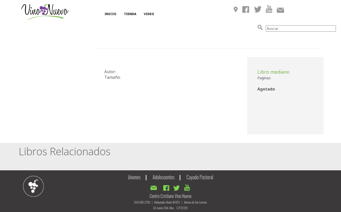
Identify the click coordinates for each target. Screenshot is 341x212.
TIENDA (130, 14)
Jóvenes (134, 177)
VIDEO (149, 14)
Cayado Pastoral (199, 177)
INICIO (110, 14)
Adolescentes (163, 177)
